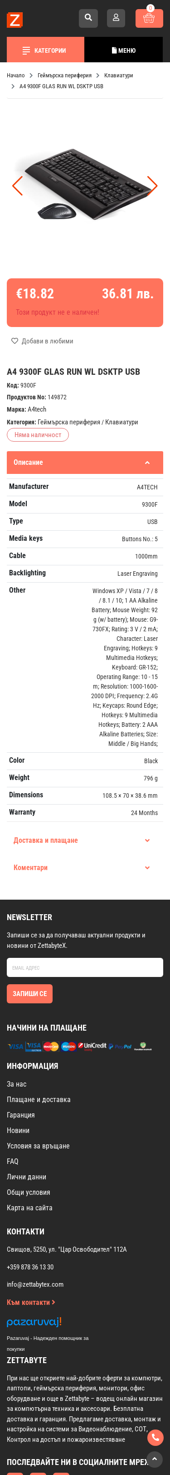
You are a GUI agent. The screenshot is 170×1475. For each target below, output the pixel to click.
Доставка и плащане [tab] (82, 840)
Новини (18, 1130)
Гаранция (21, 1115)
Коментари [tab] (82, 867)
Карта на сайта (30, 1207)
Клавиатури (121, 422)
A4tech (37, 409)
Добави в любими (42, 341)
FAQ (13, 1161)
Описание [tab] (82, 462)
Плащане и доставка (39, 1099)
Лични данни (26, 1177)
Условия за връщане (38, 1146)
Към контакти (31, 1302)
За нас (16, 1084)
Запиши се (30, 994)
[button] (152, 186)
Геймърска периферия (69, 422)
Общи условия (28, 1192)
